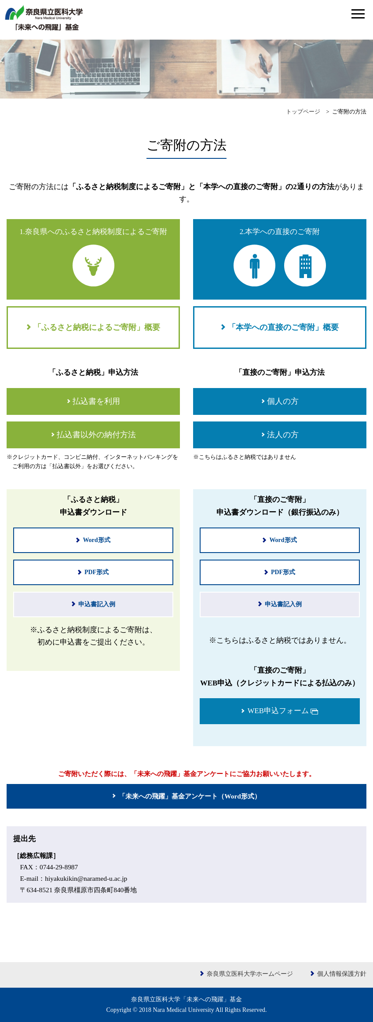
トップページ (303, 112)
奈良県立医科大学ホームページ (250, 974)
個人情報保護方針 (341, 974)
